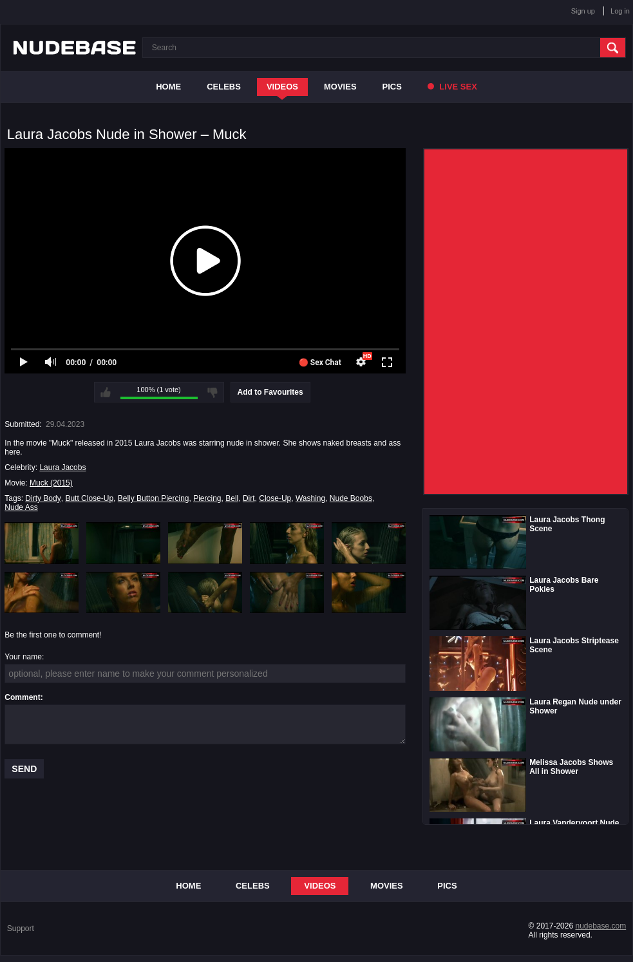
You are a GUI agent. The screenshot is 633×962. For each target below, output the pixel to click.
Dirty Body (43, 498)
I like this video (106, 392)
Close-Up (275, 498)
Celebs (224, 86)
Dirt (249, 498)
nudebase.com (600, 925)
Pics (392, 86)
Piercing (207, 498)
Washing (310, 498)
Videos (282, 86)
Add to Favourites (270, 392)
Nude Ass (21, 507)
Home (168, 86)
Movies (340, 86)
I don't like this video (212, 392)
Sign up (583, 11)
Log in (620, 11)
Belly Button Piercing (153, 498)
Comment (22, 697)
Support (20, 928)
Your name (23, 656)
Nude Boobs (351, 498)
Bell (231, 498)
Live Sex (452, 86)
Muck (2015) (51, 482)
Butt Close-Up (89, 498)
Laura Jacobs (62, 467)
